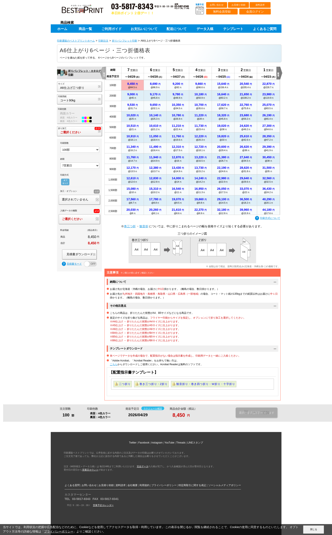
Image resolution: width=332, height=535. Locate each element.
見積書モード (72, 264)
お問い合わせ (217, 5)
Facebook (144, 442)
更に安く (104, 73)
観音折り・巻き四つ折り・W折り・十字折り (205, 384)
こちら (113, 364)
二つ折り (125, 384)
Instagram (156, 442)
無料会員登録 (222, 11)
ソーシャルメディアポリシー (224, 485)
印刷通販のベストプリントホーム (76, 40)
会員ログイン (255, 11)
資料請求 (260, 5)
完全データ (142, 466)
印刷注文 (103, 40)
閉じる (313, 529)
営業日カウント (90, 469)
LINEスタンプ (195, 442)
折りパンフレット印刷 (124, 40)
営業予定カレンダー (103, 505)
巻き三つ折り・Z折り (153, 384)
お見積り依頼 (238, 5)
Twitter (132, 442)
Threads (180, 442)
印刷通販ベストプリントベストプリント (86, 10)
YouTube (169, 442)
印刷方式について (267, 218)
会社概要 (133, 485)
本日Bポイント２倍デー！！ (132, 13)
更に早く (278, 73)
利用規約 (144, 485)
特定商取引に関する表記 (192, 485)
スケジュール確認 (152, 408)
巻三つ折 (130, 226)
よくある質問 (72, 485)
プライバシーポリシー (164, 485)
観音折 (143, 226)
